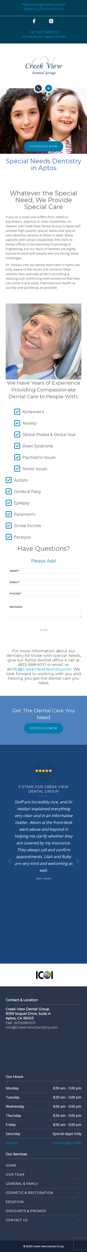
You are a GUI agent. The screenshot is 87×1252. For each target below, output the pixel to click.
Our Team (15, 1174)
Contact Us (17, 1220)
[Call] (38, 88)
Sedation (15, 1202)
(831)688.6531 (25, 1023)
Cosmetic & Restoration (29, 1193)
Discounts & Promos (26, 1211)
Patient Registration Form (44, 4)
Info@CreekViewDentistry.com (41, 669)
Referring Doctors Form (43, 9)
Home (11, 1165)
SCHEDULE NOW (43, 146)
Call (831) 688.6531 (44, 32)
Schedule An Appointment (44, 37)
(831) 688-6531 (32, 664)
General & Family (22, 1184)
